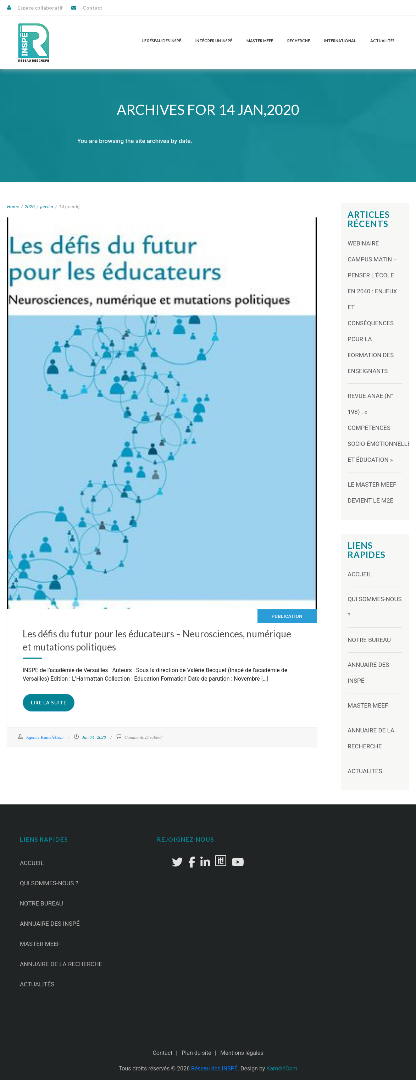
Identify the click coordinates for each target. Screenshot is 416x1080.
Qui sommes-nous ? (49, 883)
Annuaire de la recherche (61, 964)
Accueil (360, 574)
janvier (46, 206)
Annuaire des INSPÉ (50, 923)
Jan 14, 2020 (94, 737)
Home (13, 206)
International (340, 40)
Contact (92, 8)
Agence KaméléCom (44, 737)
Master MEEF (259, 40)
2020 (30, 206)
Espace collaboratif (40, 8)
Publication (287, 616)
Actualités (382, 40)
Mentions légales (241, 1052)
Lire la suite (48, 702)
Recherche (298, 40)
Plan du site (196, 1052)
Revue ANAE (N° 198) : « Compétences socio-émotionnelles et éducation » (381, 427)
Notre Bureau (369, 639)
